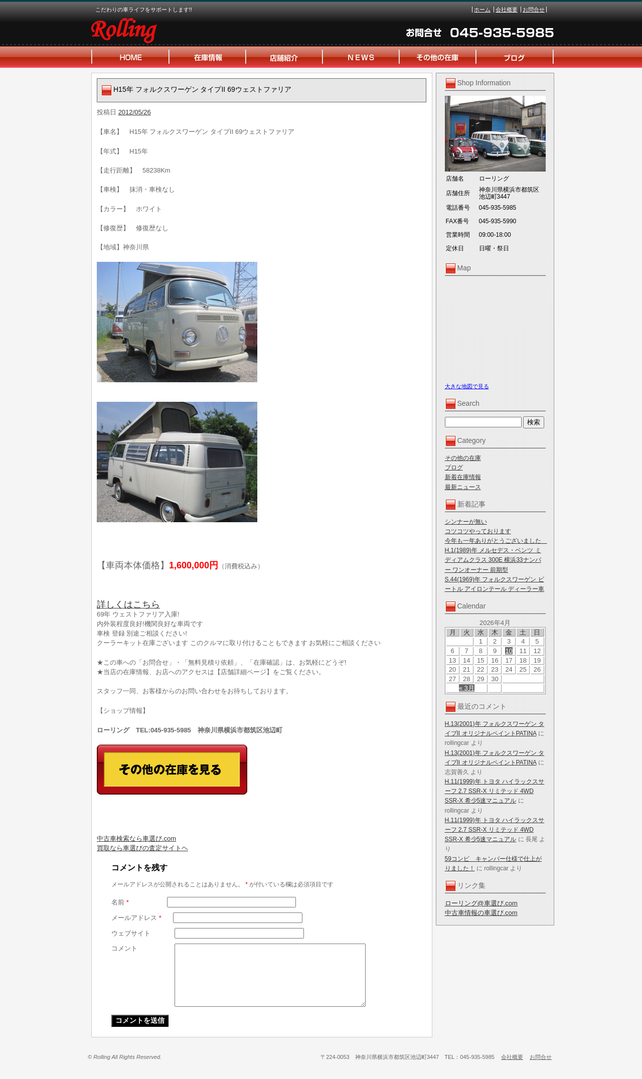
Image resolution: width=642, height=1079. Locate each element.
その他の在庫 (463, 457)
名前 (120, 902)
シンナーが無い (466, 521)
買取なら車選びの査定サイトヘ (142, 848)
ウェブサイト (130, 933)
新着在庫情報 (463, 477)
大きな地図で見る (467, 386)
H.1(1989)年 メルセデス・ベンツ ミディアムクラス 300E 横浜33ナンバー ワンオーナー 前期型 (493, 560)
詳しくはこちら (128, 604)
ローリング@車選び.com (481, 903)
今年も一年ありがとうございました (496, 540)
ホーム (482, 10)
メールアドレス (136, 917)
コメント (124, 948)
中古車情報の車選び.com (481, 912)
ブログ (454, 467)
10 (508, 651)
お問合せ (534, 10)
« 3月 (466, 688)
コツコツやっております (478, 531)
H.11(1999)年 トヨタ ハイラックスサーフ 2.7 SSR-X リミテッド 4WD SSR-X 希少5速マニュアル (495, 791)
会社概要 (507, 10)
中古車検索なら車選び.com (136, 838)
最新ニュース (463, 487)
